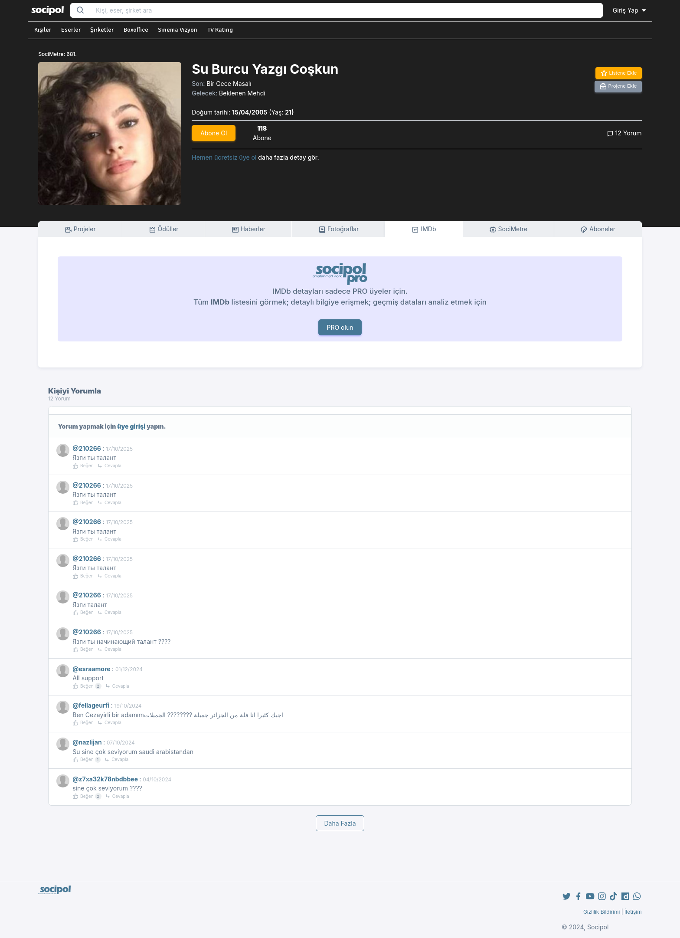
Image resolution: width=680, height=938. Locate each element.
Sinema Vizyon (177, 29)
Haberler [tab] (248, 229)
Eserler (71, 29)
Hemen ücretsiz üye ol (224, 157)
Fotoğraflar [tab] (338, 229)
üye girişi (131, 426)
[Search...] (346, 10)
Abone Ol (213, 133)
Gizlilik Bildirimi (601, 911)
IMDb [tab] (424, 229)
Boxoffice (136, 29)
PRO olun (340, 327)
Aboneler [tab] (597, 229)
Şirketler (102, 29)
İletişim (633, 911)
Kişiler (42, 29)
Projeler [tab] (80, 229)
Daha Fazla (340, 823)
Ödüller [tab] (164, 229)
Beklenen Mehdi (242, 93)
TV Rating (220, 29)
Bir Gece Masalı (228, 83)
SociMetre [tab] (508, 229)
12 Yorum (624, 133)
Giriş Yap (630, 10)
